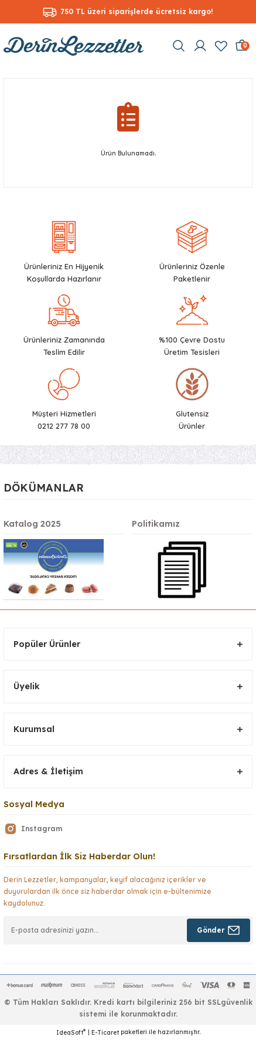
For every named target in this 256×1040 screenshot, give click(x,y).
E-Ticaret (105, 1032)
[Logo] (74, 45)
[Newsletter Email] (128, 930)
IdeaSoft (71, 1032)
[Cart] (241, 45)
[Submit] (218, 930)
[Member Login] (199, 45)
